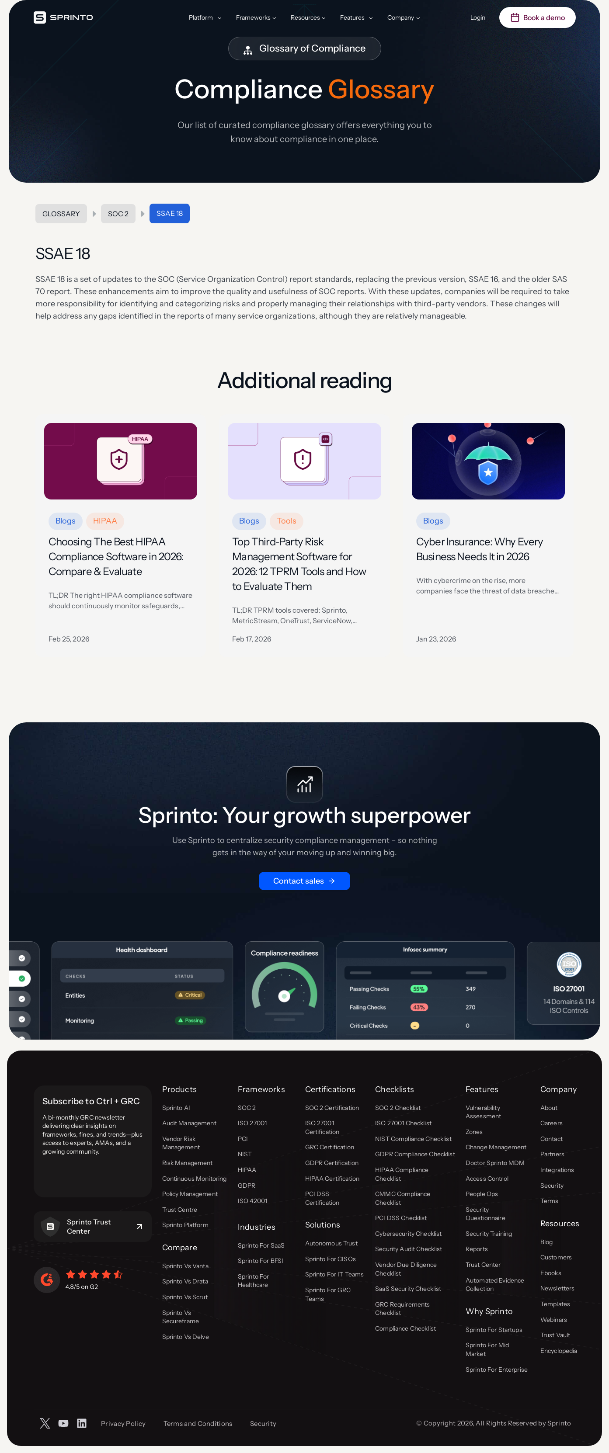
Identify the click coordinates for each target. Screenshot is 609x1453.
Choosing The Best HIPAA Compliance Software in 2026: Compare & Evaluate (116, 556)
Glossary (61, 213)
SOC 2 (118, 213)
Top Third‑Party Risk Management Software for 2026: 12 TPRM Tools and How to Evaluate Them (299, 564)
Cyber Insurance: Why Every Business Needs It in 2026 (479, 549)
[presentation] (121, 461)
